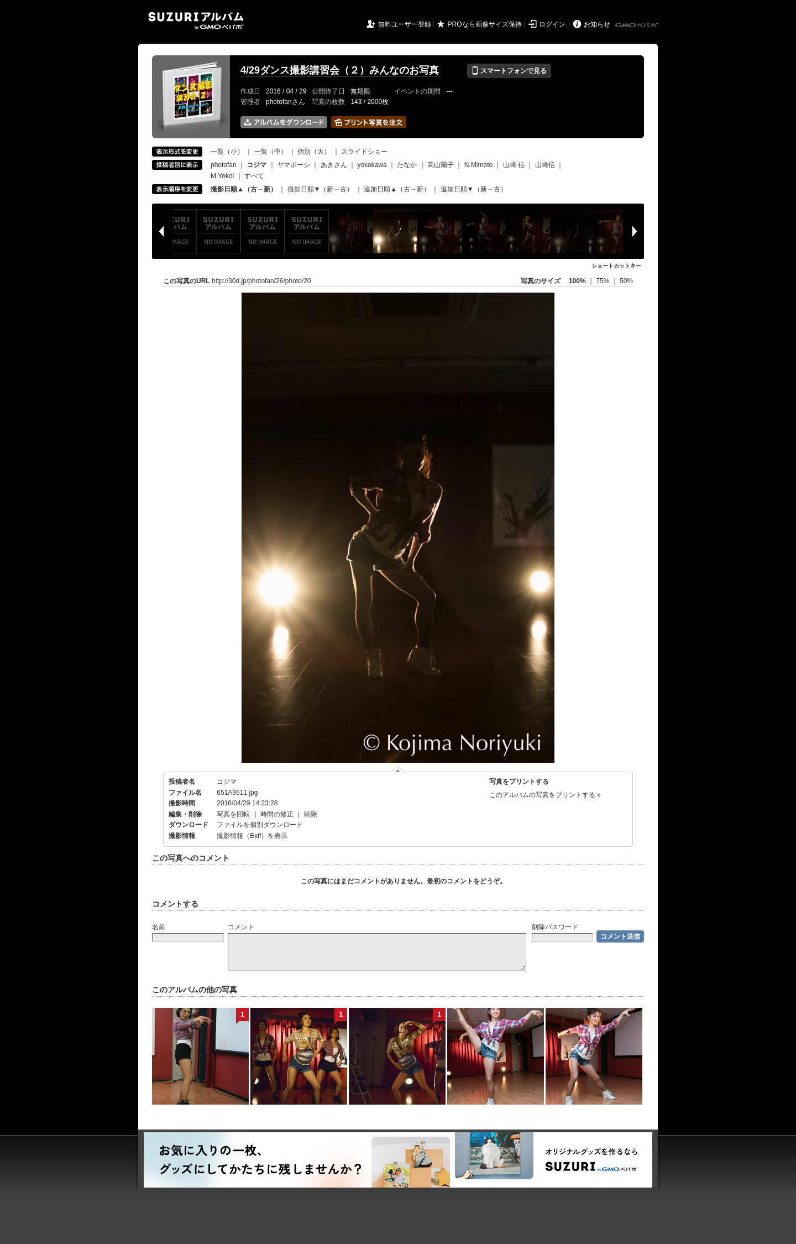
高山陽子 (440, 165)
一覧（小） (227, 151)
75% (603, 281)
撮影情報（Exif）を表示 (252, 836)
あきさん (334, 165)
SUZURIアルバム (196, 21)
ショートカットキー (616, 266)
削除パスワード (555, 927)
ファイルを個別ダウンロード (260, 825)
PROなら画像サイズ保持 (485, 24)
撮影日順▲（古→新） (244, 189)
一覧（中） (270, 151)
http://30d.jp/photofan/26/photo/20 (261, 281)
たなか (407, 165)
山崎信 (545, 165)
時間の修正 (277, 814)
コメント (241, 927)
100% (577, 281)
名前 (158, 927)
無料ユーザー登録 (404, 24)
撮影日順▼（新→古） (320, 189)
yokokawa (371, 165)
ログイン (552, 24)
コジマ (227, 781)
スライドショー (364, 151)
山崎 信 (514, 165)
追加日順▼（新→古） (474, 189)
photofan (224, 165)
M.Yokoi (222, 176)
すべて (254, 176)
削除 (310, 814)
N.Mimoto (478, 165)
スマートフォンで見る (509, 71)
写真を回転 (233, 814)
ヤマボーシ (293, 165)
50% (626, 281)
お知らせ (597, 24)
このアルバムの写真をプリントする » (545, 795)
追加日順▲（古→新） (397, 189)
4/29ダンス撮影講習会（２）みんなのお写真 (339, 70)
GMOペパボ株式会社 (637, 25)
